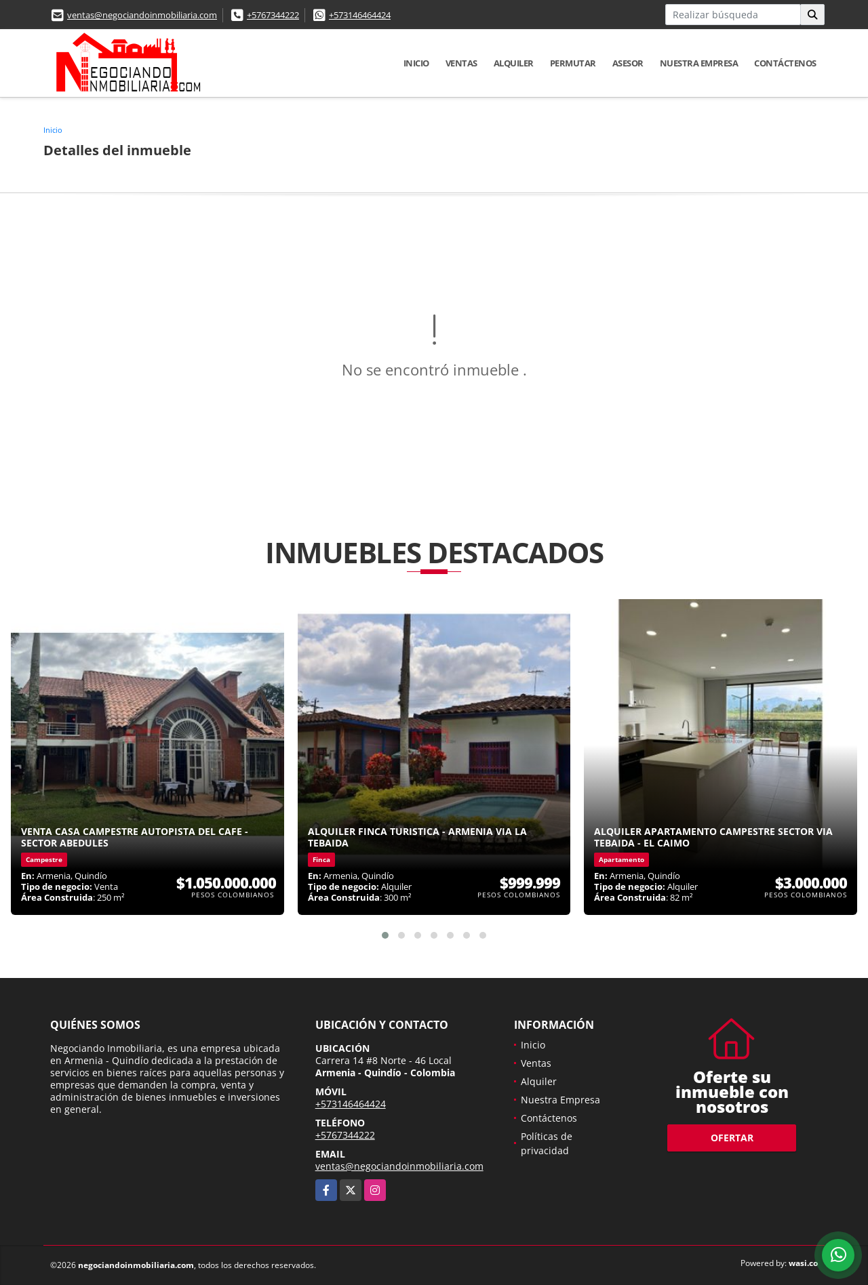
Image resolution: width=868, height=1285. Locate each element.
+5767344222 (273, 15)
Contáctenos (785, 63)
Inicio (416, 63)
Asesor (628, 63)
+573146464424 (360, 15)
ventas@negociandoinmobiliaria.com (142, 15)
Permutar (573, 63)
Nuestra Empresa (699, 63)
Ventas (461, 63)
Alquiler (514, 63)
